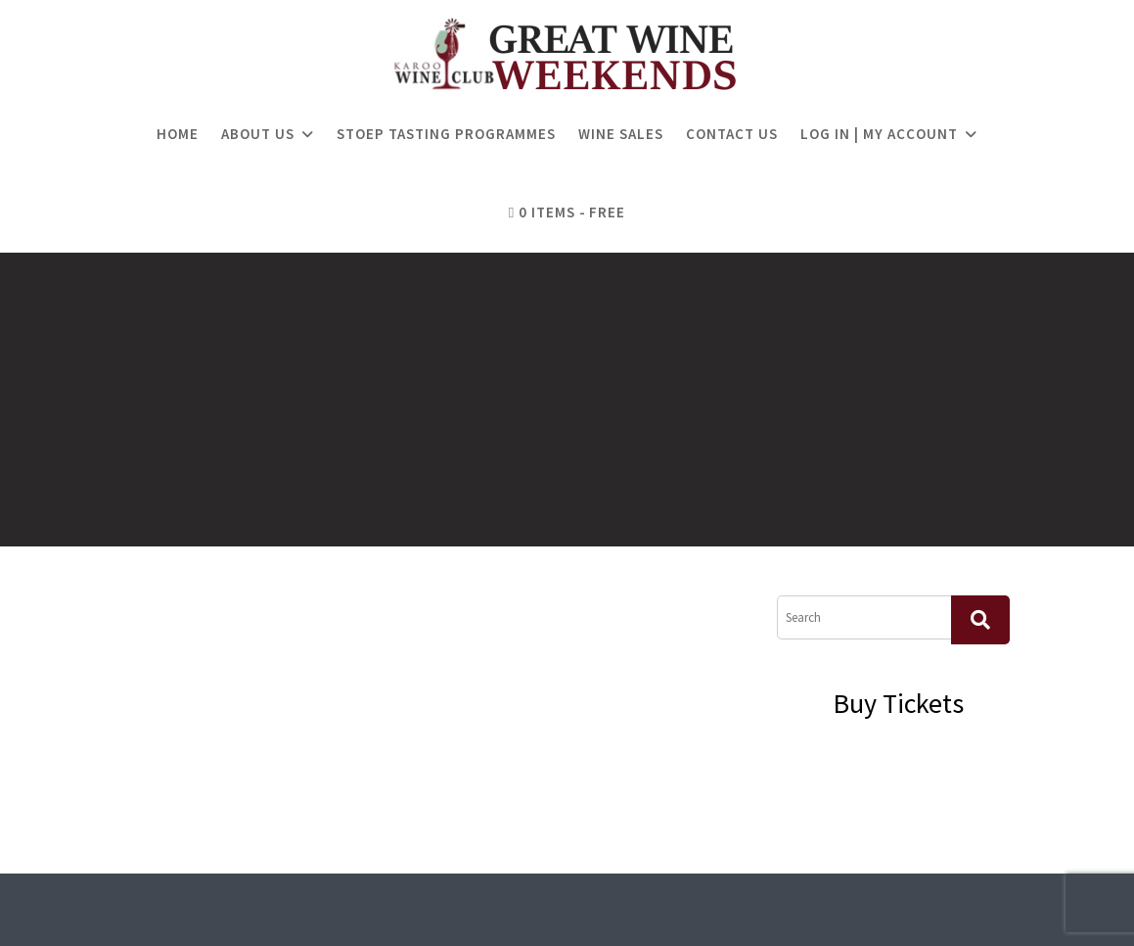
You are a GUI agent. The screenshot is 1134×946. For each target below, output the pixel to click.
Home (178, 133)
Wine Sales (620, 133)
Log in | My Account (879, 133)
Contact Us (732, 133)
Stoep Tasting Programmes (446, 133)
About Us (258, 133)
